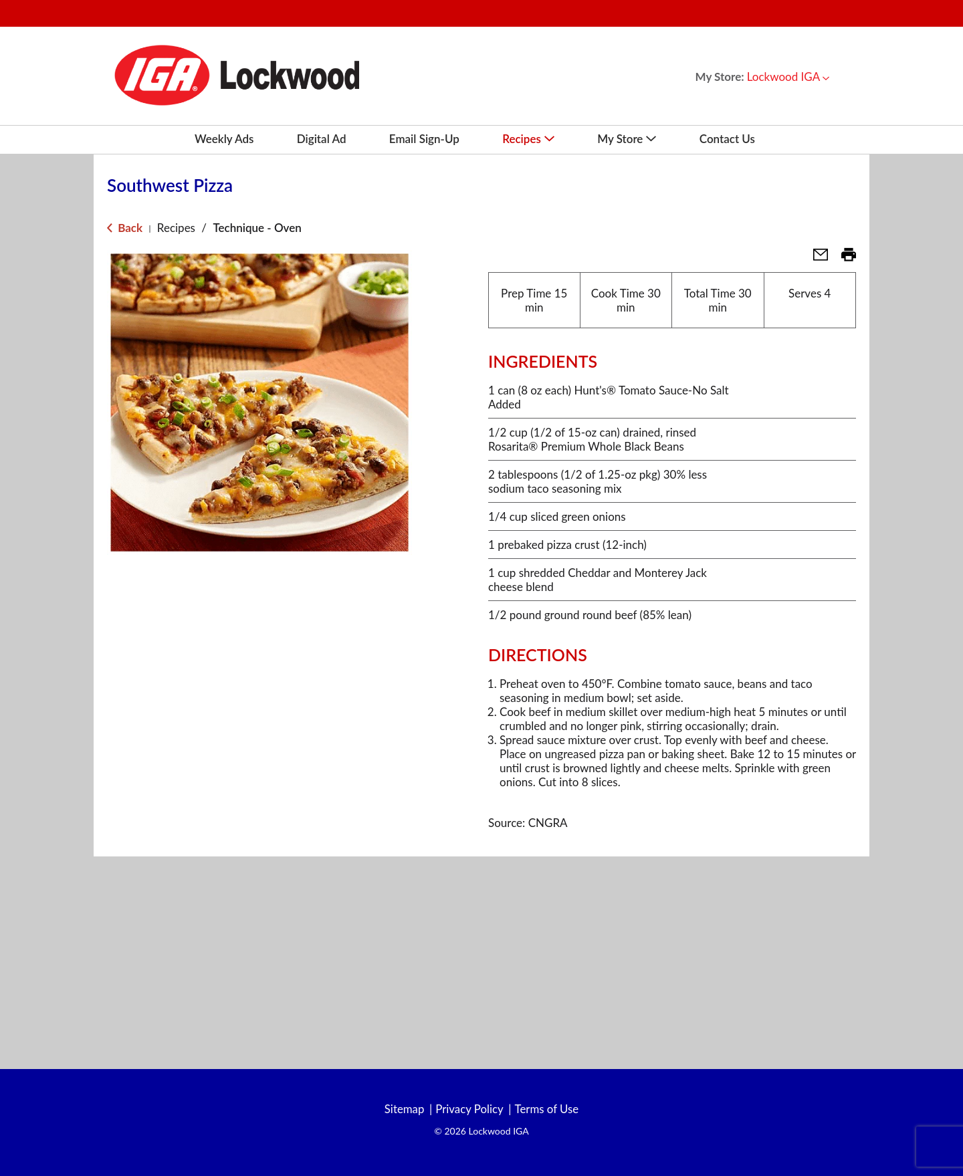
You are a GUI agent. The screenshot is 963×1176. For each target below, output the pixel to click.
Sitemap (403, 1109)
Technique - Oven (257, 228)
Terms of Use (547, 1109)
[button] (788, 77)
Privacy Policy (469, 1109)
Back (124, 228)
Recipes (176, 228)
